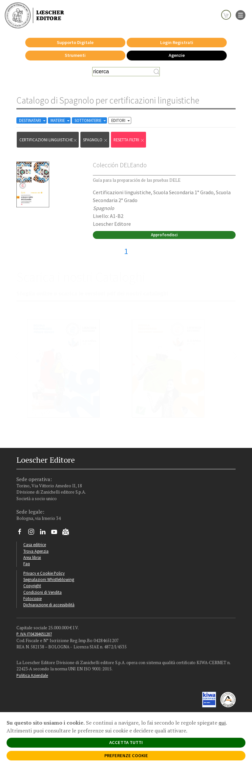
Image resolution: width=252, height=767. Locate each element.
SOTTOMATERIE (90, 120)
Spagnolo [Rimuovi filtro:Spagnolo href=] (95, 140)
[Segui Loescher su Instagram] (33, 533)
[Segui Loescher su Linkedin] (45, 533)
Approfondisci (164, 234)
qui (222, 722)
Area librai (32, 557)
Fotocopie (32, 598)
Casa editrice (34, 544)
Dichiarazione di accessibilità (48, 604)
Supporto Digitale (75, 42)
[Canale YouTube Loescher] (56, 533)
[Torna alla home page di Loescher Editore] (34, 15)
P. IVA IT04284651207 (34, 634)
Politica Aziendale (32, 675)
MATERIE (61, 120)
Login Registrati (176, 42)
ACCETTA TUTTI (126, 742)
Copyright (32, 585)
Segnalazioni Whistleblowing (48, 579)
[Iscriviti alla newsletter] (68, 533)
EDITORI (121, 120)
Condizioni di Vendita (42, 592)
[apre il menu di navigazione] (240, 14)
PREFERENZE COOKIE (126, 755)
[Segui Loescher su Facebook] (22, 533)
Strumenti (75, 55)
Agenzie (177, 55)
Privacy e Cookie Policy (44, 573)
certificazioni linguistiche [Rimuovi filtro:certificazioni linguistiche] (48, 140)
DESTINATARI (33, 120)
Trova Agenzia (36, 551)
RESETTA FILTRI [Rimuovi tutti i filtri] (129, 140)
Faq (26, 563)
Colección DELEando (120, 165)
